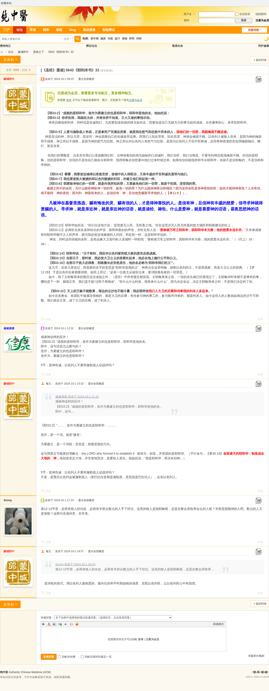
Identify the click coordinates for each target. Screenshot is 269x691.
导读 (33, 30)
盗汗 (117, 38)
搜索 (66, 39)
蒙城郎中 (23, 51)
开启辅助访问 (268, 3)
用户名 (188, 14)
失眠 (110, 38)
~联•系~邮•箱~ (260, 672)
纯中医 (2, 52)
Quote (65, 624)
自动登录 (242, 14)
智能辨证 (108, 30)
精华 (46, 30)
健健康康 (9, 328)
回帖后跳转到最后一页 (96, 656)
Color (49, 624)
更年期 (95, 38)
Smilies (77, 624)
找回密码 (261, 14)
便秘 (124, 38)
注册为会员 (262, 20)
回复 (48, 319)
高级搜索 (89, 30)
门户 (6, 30)
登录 (69, 100)
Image (54, 624)
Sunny (8, 500)
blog (72, 30)
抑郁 (139, 38)
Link (60, 624)
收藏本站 (6, 3)
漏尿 (103, 38)
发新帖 (9, 59)
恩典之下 (38, 51)
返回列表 (261, 60)
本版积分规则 (256, 655)
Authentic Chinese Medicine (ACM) (30, 672)
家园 (59, 30)
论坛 (19, 30)
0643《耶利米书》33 (61, 51)
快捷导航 (253, 30)
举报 (260, 319)
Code (71, 624)
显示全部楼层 (86, 79)
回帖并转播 (66, 656)
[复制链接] (106, 70)
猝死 (131, 38)
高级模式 (218, 624)
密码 (186, 20)
